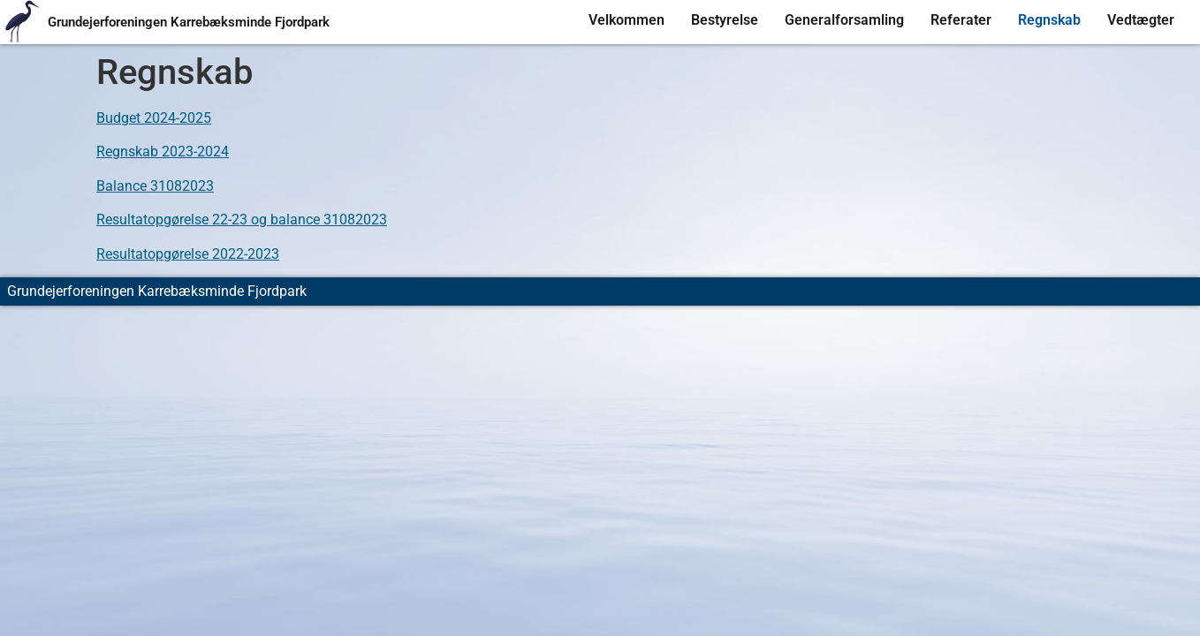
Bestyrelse (724, 19)
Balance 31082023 (155, 186)
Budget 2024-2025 (153, 118)
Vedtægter (1140, 19)
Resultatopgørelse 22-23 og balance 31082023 (241, 219)
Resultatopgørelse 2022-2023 (187, 254)
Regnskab (1049, 19)
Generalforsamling (844, 19)
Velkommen (627, 19)
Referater (960, 19)
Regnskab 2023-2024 (162, 151)
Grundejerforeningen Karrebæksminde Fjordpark (189, 22)
